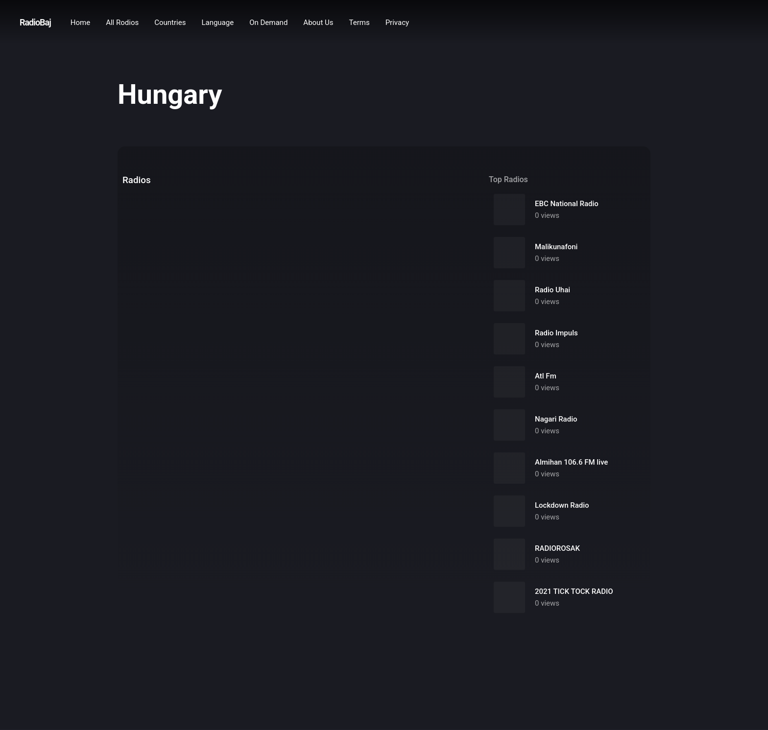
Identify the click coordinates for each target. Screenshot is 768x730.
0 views (547, 215)
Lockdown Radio (562, 505)
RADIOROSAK (557, 548)
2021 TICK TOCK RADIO (574, 591)
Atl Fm (545, 376)
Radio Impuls (556, 333)
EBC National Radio (567, 203)
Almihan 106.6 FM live (571, 462)
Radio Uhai (552, 289)
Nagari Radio (556, 419)
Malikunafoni (556, 246)
